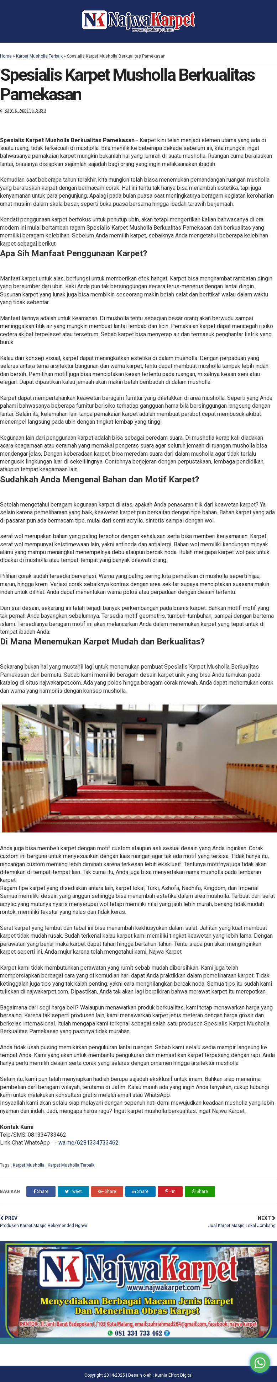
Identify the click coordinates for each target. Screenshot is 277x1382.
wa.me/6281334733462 (88, 1142)
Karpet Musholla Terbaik (39, 56)
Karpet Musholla (29, 1165)
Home (6, 56)
